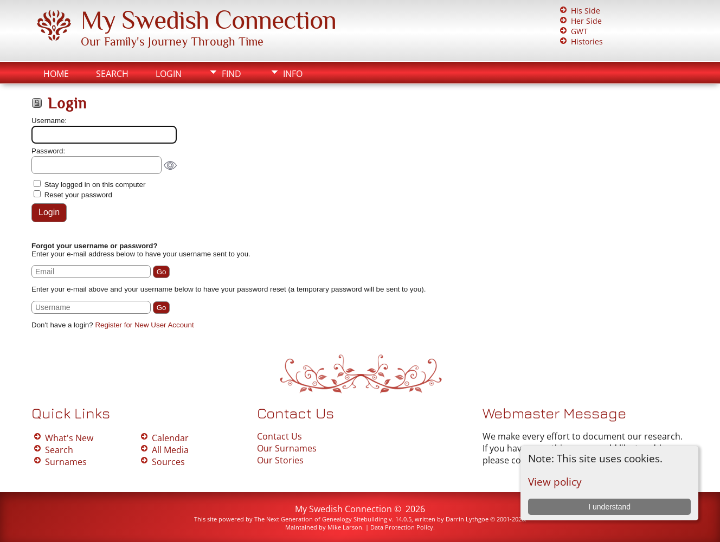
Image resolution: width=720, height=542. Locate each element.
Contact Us (279, 436)
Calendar (170, 438)
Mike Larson (344, 527)
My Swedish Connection (208, 20)
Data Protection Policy (401, 527)
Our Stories (280, 460)
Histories (587, 41)
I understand (609, 506)
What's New (69, 438)
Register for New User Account (144, 325)
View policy (555, 481)
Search (112, 74)
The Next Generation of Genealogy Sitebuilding (320, 519)
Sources (168, 462)
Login (169, 74)
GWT (579, 31)
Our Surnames (287, 448)
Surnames (66, 462)
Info (293, 74)
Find (231, 74)
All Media (170, 450)
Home (56, 74)
